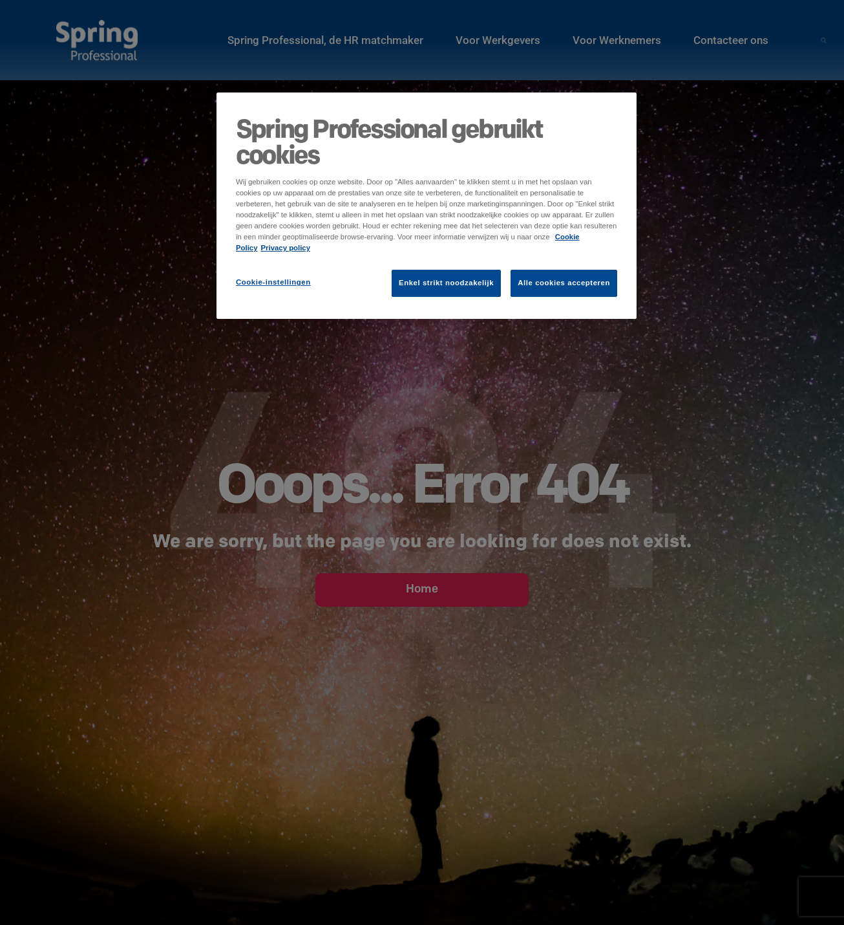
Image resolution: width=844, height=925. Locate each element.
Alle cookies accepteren (564, 283)
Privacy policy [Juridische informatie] (286, 248)
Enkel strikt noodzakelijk (446, 283)
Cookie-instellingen (273, 282)
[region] (426, 205)
